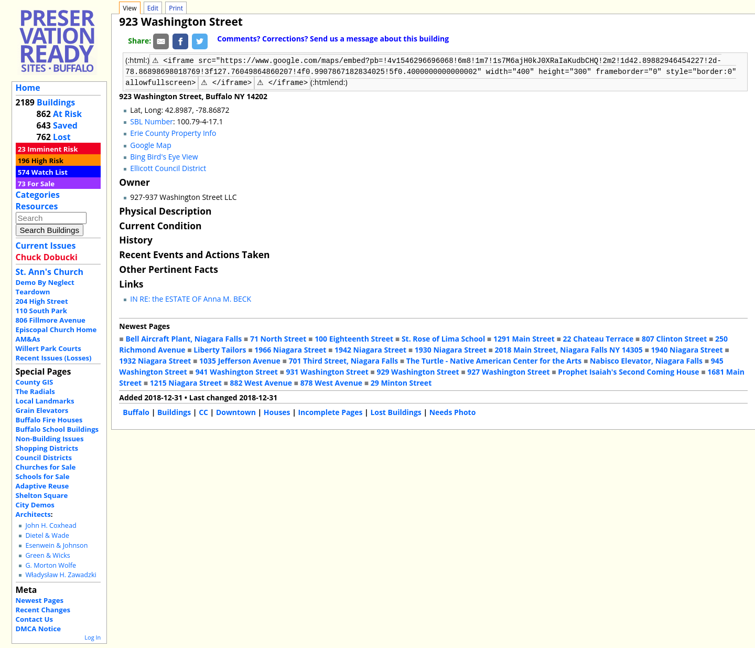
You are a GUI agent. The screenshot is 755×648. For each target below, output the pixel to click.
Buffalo (136, 411)
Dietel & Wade (47, 535)
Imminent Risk (52, 149)
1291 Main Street (524, 338)
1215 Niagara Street (186, 382)
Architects (33, 514)
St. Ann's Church (49, 272)
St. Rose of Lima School (443, 338)
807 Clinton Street (674, 338)
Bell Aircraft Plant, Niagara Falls (183, 338)
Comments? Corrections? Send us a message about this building (333, 39)
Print (176, 8)
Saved (65, 125)
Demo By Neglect (45, 282)
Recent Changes (43, 609)
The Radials (35, 391)
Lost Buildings (395, 411)
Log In (92, 637)
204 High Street (42, 301)
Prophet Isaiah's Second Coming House (628, 371)
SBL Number (151, 120)
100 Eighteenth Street (354, 338)
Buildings (56, 102)
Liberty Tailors (219, 349)
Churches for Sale (46, 467)
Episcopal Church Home (56, 329)
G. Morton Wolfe (50, 565)
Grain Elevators (42, 410)
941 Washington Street (237, 371)
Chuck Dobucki (47, 257)
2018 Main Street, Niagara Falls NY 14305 (569, 349)
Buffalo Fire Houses (49, 419)
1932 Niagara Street (155, 360)
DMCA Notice (38, 628)
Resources (37, 206)
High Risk (47, 160)
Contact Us (34, 619)
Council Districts (44, 457)
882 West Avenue (261, 382)
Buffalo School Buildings (57, 429)
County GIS (34, 382)
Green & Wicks (47, 555)
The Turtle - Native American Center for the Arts (493, 360)
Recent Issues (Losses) (54, 358)
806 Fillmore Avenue (50, 320)
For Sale (41, 183)
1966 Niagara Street (290, 349)
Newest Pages (39, 600)
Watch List (49, 172)
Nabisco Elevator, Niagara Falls (646, 360)
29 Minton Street (401, 382)
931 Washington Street (327, 371)
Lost (62, 137)
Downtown (236, 411)
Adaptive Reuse (42, 486)
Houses (277, 411)
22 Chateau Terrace (598, 338)
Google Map (150, 144)
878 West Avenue (331, 382)
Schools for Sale (43, 476)
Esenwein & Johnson (56, 545)
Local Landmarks (45, 401)
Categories (38, 194)
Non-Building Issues (50, 438)
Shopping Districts (47, 448)
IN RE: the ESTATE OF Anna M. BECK (190, 298)
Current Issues (46, 245)
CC (203, 411)
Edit (152, 8)
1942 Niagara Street (370, 349)
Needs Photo (452, 411)
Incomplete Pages (330, 411)
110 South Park (42, 310)
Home (28, 87)
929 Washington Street (417, 371)
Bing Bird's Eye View (164, 156)
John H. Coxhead (50, 525)
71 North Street (278, 338)
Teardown (33, 291)
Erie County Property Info (173, 132)
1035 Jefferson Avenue (240, 360)
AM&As (28, 339)
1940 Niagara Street (686, 349)
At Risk (67, 114)
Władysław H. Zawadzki (60, 574)
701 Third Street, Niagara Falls (343, 360)
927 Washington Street (508, 371)
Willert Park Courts (48, 348)
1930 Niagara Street (451, 349)
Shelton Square (42, 495)
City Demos (35, 504)
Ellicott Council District (168, 167)
